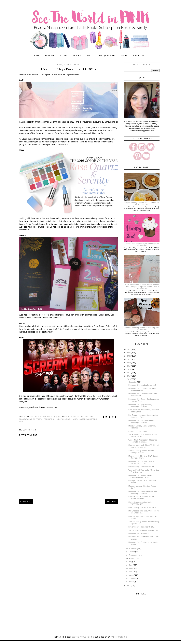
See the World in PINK (83, 637)
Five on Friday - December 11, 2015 (142, 507)
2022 (129, 356)
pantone (82, 419)
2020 (129, 363)
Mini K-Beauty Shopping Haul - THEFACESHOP (140, 503)
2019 (129, 366)
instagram (49, 326)
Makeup (63, 55)
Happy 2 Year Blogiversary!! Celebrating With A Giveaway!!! (142, 245)
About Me (49, 55)
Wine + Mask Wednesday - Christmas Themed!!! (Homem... (142, 441)
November (133, 548)
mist (75, 419)
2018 (129, 369)
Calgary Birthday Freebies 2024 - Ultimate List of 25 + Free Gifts (141, 204)
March (131, 575)
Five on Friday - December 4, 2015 (141, 527)
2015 (129, 379)
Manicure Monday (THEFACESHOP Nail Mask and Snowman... (143, 446)
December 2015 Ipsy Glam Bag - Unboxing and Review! (140, 405)
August (132, 558)
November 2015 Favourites (138, 534)
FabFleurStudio (119, 637)
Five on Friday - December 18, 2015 (142, 467)
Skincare (77, 55)
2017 (129, 373)
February (132, 578)
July (130, 562)
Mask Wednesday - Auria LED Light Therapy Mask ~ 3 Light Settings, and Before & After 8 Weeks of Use (142, 287)
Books (124, 55)
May (130, 568)
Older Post (111, 501)
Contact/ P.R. (139, 55)
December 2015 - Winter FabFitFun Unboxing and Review (141, 422)
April (131, 572)
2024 (129, 349)
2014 (129, 586)
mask (69, 419)
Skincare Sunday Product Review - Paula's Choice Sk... (141, 498)
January (132, 582)
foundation (50, 419)
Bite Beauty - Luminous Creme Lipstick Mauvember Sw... (143, 416)
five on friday (35, 419)
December (133, 382)
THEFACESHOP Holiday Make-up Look (143, 530)
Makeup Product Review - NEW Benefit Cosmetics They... (143, 457)
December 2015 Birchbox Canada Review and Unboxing (141, 462)
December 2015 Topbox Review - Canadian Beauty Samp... (140, 476)
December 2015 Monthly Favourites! (142, 385)
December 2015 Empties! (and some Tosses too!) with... (142, 389)
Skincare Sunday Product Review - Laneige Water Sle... (141, 452)
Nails (89, 55)
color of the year (79, 416)
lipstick (61, 419)
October (132, 552)
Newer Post (26, 501)
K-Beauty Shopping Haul (137, 431)
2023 (129, 353)
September (133, 555)
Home (36, 55)
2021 (129, 359)
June (131, 565)
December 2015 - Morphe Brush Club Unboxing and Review (142, 492)
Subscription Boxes (106, 55)
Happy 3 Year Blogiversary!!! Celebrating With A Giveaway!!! (142, 329)
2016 (129, 376)
